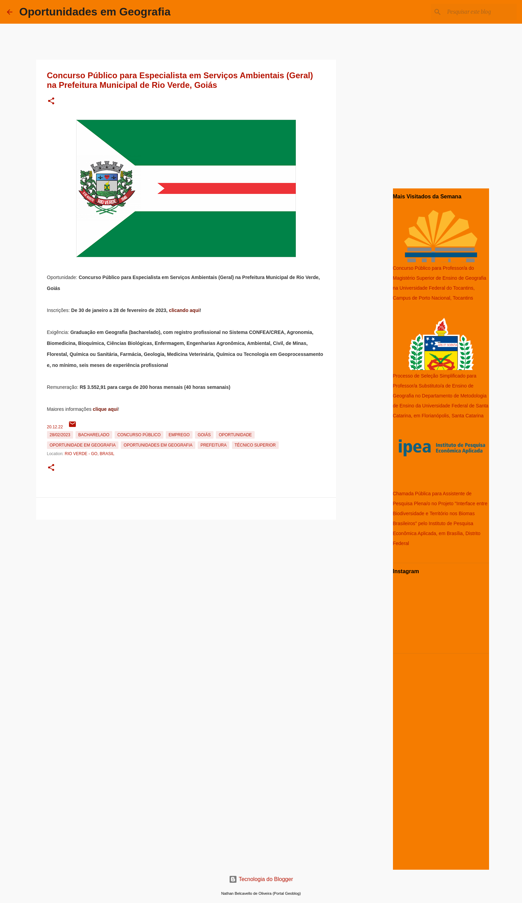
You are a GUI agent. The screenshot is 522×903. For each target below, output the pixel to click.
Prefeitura (213, 445)
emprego (179, 434)
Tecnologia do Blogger (261, 879)
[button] (51, 101)
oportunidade (235, 434)
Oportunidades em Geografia (95, 11)
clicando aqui (184, 310)
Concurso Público (139, 434)
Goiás (204, 434)
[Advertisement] (186, 570)
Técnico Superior (255, 445)
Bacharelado (93, 434)
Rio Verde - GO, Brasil (90, 453)
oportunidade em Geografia (83, 445)
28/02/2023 (60, 434)
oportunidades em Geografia (158, 445)
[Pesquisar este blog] (480, 12)
